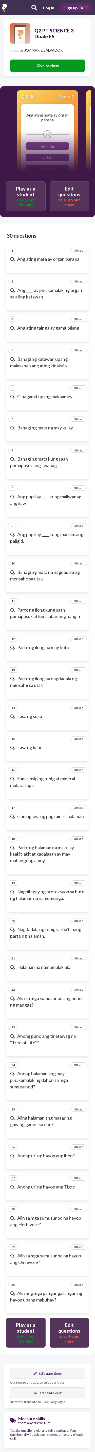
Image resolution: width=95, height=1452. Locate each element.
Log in (48, 7)
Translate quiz (48, 1393)
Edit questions (47, 1373)
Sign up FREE (76, 7)
